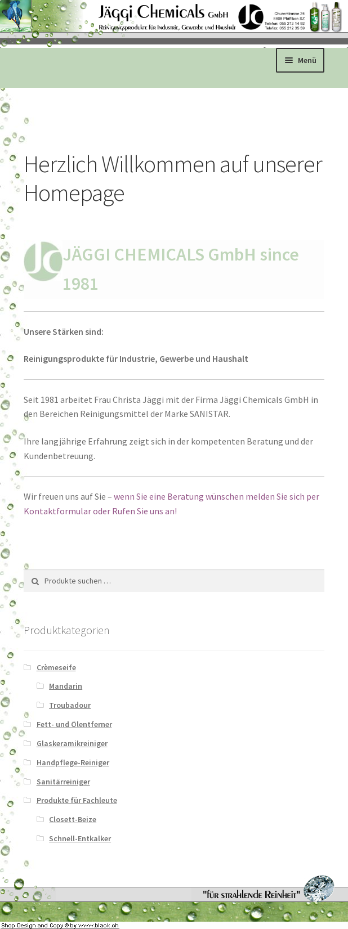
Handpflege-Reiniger (73, 762)
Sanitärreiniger (63, 782)
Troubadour (70, 705)
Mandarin (65, 686)
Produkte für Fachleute (77, 800)
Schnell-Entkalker (80, 838)
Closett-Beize (72, 819)
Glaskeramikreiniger (72, 743)
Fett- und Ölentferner (74, 724)
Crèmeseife (56, 667)
